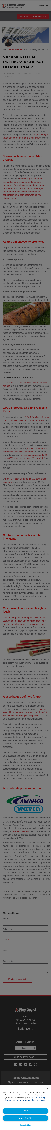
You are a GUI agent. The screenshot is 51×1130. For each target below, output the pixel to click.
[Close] (47, 1089)
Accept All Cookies (26, 1111)
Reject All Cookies (25, 1118)
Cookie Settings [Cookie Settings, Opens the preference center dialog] (25, 1125)
